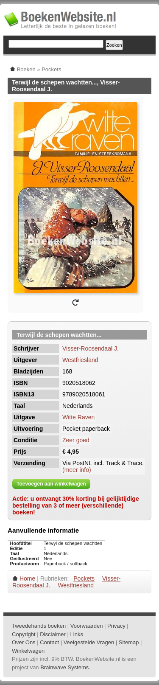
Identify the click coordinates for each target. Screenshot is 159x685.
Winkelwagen (28, 651)
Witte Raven (78, 417)
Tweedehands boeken (39, 626)
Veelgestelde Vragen (89, 642)
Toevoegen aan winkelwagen (51, 484)
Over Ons (24, 642)
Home (27, 578)
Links (76, 634)
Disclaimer (53, 634)
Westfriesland (80, 360)
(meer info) (76, 469)
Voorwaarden (86, 626)
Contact (49, 642)
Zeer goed (75, 440)
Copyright (24, 634)
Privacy (116, 626)
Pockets (84, 578)
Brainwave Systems (64, 667)
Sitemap (129, 642)
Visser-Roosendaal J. (90, 348)
